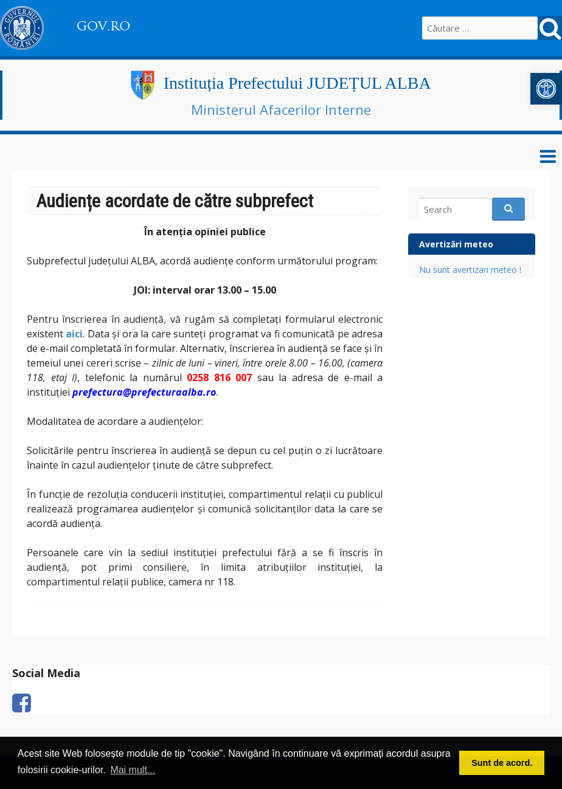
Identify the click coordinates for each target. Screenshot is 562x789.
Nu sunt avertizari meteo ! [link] (470, 269)
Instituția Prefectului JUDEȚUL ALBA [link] (297, 83)
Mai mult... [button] (132, 770)
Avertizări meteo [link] (456, 244)
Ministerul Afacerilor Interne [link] (281, 109)
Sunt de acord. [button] (501, 763)
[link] (546, 89)
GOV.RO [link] (103, 26)
